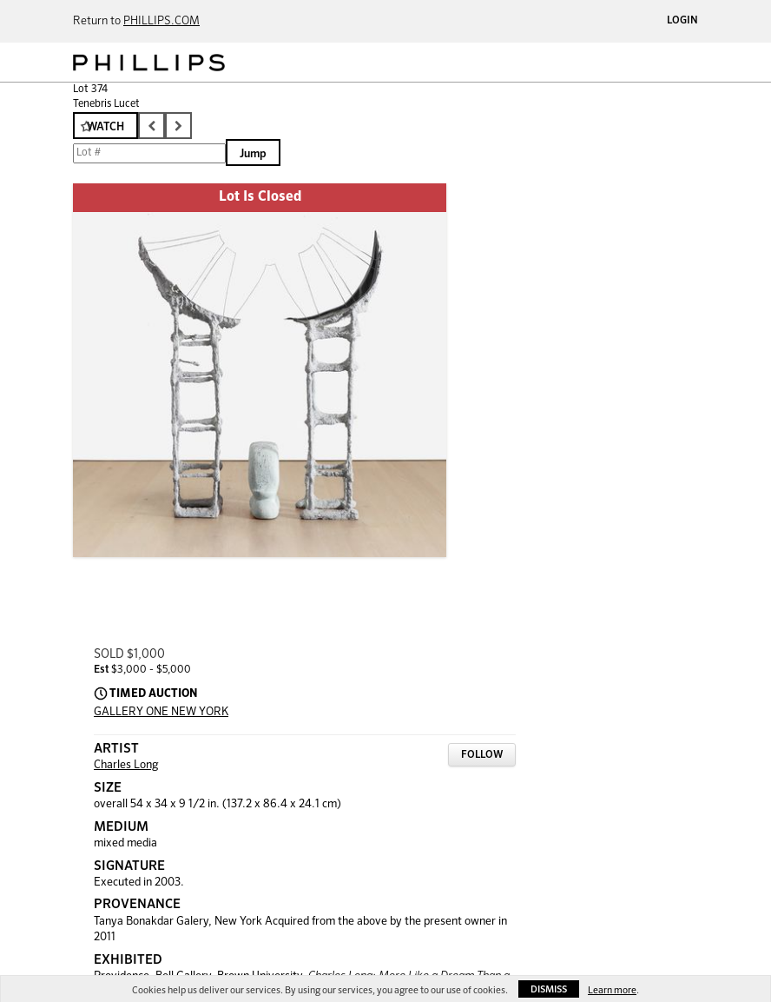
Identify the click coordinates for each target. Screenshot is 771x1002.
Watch (105, 127)
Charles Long (126, 765)
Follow (482, 755)
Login (682, 21)
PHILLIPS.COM (161, 21)
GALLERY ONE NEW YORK (161, 712)
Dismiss (548, 989)
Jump (253, 154)
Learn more (612, 990)
